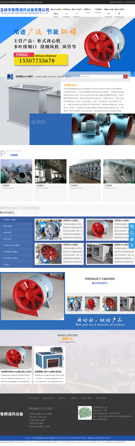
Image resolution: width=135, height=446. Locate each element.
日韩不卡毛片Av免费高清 (104, 442)
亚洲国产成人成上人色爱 (73, 442)
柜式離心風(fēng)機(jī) (37, 420)
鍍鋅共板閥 (52, 76)
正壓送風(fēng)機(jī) (36, 423)
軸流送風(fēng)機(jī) (36, 426)
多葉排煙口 (60, 76)
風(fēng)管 (42, 417)
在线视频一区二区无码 (58, 442)
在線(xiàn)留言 (108, 13)
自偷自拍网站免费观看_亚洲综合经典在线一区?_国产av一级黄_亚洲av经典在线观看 (25, 442)
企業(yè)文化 (46, 122)
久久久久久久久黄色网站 (88, 442)
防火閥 (47, 426)
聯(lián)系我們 (119, 13)
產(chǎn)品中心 (77, 13)
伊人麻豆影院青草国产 (119, 442)
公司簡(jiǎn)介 (66, 13)
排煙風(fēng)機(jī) (41, 76)
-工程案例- (13, 155)
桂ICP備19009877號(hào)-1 (79, 438)
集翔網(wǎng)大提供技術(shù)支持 (99, 438)
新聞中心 (87, 11)
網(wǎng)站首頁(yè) (56, 13)
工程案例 (98, 11)
